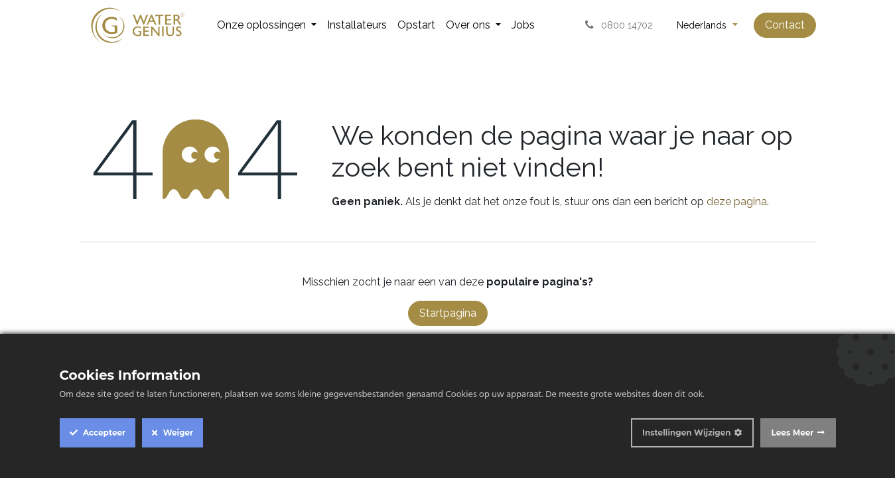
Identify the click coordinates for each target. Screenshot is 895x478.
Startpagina (447, 313)
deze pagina (737, 201)
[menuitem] (267, 25)
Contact (785, 25)
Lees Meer (793, 433)
